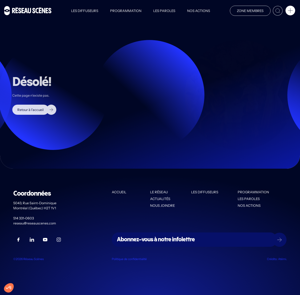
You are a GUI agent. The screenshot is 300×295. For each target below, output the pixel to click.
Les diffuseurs (84, 10)
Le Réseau (159, 192)
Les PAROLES (164, 10)
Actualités (160, 199)
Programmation (125, 10)
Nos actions (198, 10)
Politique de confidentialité (129, 259)
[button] (290, 11)
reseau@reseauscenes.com (35, 223)
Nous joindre (162, 205)
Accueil (119, 192)
